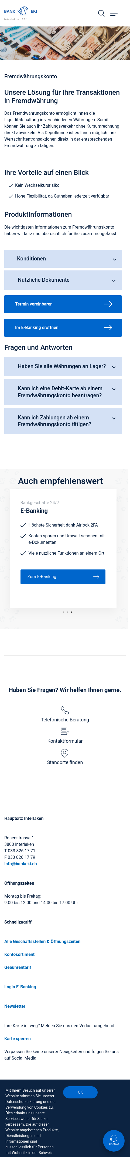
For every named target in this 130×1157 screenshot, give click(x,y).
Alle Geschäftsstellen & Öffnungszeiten (42, 941)
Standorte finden (65, 757)
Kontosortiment (19, 954)
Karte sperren (17, 1038)
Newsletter (14, 1006)
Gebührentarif (17, 967)
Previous (5, 548)
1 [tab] (71, 612)
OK (80, 1092)
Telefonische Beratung (65, 714)
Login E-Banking (20, 986)
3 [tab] (63, 612)
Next (120, 548)
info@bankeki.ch (20, 863)
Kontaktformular (65, 736)
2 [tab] (67, 612)
